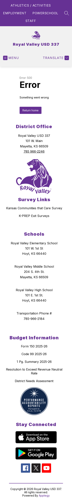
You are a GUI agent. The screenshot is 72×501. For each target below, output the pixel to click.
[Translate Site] (55, 57)
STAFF (30, 21)
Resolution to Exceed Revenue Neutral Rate (34, 371)
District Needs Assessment (34, 381)
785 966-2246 (34, 151)
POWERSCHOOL (45, 13)
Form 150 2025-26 (34, 346)
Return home (30, 110)
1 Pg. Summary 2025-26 (34, 362)
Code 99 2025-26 (34, 354)
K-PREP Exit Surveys (34, 216)
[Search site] (66, 13)
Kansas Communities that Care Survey (34, 208)
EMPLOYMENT (14, 13)
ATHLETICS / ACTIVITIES (31, 5)
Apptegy (44, 495)
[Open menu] (11, 57)
